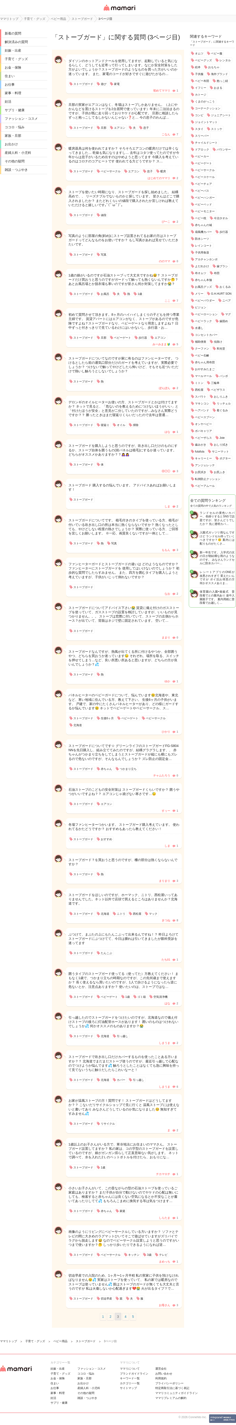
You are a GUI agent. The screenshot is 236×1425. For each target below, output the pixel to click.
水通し (199, 328)
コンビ (199, 115)
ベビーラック (203, 321)
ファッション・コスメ (21, 118)
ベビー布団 (202, 81)
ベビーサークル (205, 170)
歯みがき (200, 444)
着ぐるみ (222, 410)
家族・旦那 (13, 136)
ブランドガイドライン (134, 1373)
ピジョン (200, 307)
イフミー (200, 87)
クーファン (202, 348)
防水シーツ (202, 238)
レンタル (225, 60)
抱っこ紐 (222, 81)
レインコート (203, 245)
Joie (222, 437)
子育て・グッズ (16, 59)
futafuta (199, 451)
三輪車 (215, 383)
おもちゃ (213, 67)
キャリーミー (203, 458)
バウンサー (224, 149)
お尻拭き (200, 472)
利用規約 (161, 1378)
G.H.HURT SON (221, 293)
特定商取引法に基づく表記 (172, 1388)
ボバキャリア (203, 431)
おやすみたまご (205, 369)
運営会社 (161, 1368)
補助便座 (200, 341)
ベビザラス (218, 389)
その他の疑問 (15, 161)
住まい (10, 76)
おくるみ (225, 287)
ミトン (199, 383)
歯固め (223, 321)
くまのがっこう (205, 101)
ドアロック (202, 149)
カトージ (200, 94)
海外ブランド (219, 74)
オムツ (199, 53)
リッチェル (224, 403)
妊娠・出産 (13, 50)
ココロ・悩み (15, 127)
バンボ (223, 376)
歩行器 (223, 232)
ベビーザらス (203, 437)
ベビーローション (206, 314)
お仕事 (10, 84)
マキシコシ (202, 403)
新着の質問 (13, 33)
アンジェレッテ (205, 465)
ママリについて (130, 1368)
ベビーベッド (203, 204)
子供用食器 (202, 252)
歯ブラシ (222, 266)
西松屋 (199, 389)
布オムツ (200, 273)
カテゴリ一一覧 (130, 1383)
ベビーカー (202, 156)
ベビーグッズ (203, 60)
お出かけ (11, 144)
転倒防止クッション (207, 479)
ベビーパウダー (205, 300)
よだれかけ (202, 266)
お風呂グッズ (203, 287)
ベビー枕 (200, 218)
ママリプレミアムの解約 (170, 1398)
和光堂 (221, 348)
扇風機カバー (203, 232)
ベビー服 (216, 53)
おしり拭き (221, 444)
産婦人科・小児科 (18, 153)
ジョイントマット (206, 122)
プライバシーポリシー (169, 1383)
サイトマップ (128, 1388)
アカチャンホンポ (206, 259)
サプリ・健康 (15, 110)
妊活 (8, 101)
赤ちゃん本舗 (203, 280)
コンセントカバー (206, 335)
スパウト (200, 396)
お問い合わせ (163, 1373)
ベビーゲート (203, 163)
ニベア (226, 300)
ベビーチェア (203, 184)
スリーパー (202, 136)
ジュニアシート (221, 115)
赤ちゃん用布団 (205, 362)
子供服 (199, 74)
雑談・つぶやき (16, 170)
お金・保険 (13, 67)
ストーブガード (80, 37)
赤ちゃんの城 (203, 225)
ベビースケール (205, 177)
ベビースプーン (205, 417)
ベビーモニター (205, 211)
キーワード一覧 (130, 1378)
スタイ (199, 129)
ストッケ (216, 129)
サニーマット (220, 451)
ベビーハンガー (205, 197)
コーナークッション (207, 108)
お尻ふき (219, 472)
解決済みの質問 (16, 42)
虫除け (218, 341)
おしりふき (221, 396)
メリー (199, 293)
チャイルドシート (206, 142)
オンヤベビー (203, 424)
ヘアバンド (202, 410)
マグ (228, 314)
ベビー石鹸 (202, 355)
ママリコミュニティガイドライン (176, 1393)
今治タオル (221, 218)
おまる (218, 87)
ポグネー (225, 458)
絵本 (198, 67)
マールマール (203, 376)
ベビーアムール (205, 486)
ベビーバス (202, 190)
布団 (216, 273)
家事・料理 (13, 93)
